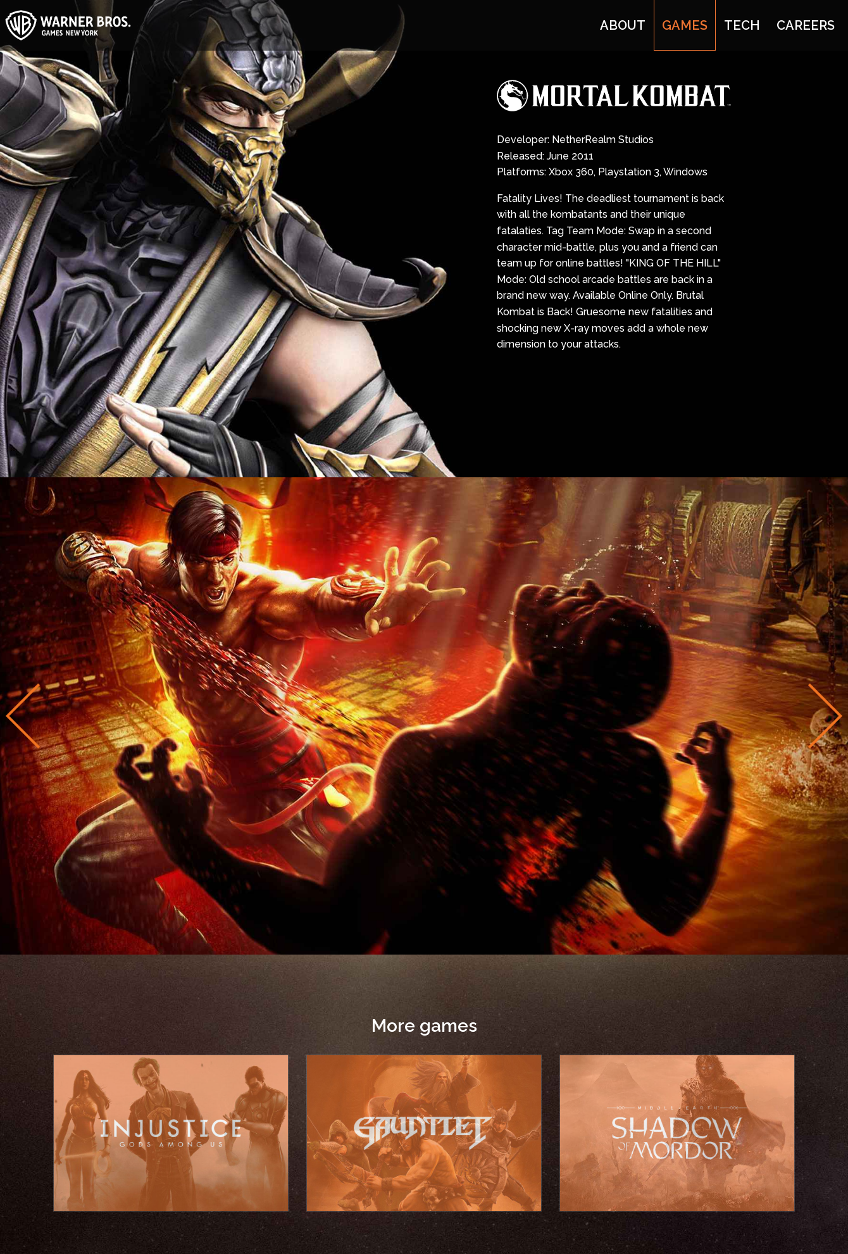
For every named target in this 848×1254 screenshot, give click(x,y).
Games (685, 25)
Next (825, 715)
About (622, 25)
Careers (805, 25)
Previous (23, 715)
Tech (742, 25)
